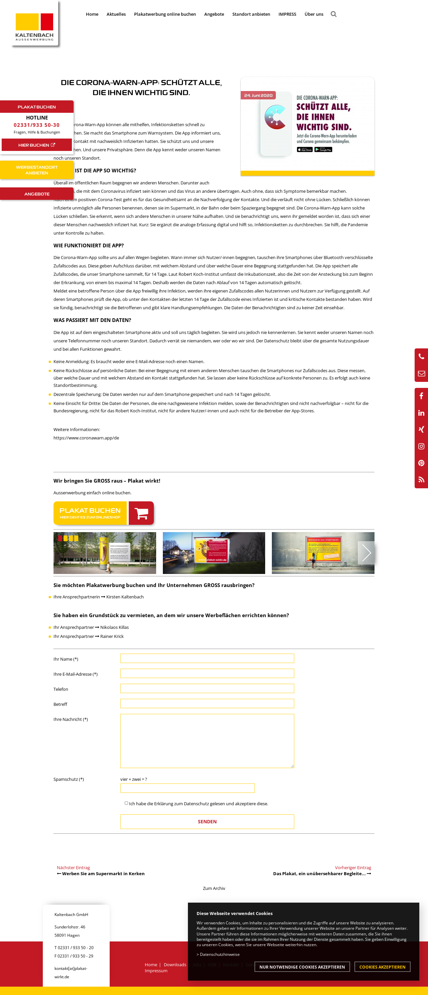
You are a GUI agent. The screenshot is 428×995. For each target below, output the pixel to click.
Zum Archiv (214, 888)
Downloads (175, 965)
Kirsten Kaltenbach (122, 597)
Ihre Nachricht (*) (71, 719)
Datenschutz (196, 804)
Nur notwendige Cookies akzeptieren (302, 967)
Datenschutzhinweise (220, 954)
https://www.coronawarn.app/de (86, 438)
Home (92, 14)
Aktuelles (116, 14)
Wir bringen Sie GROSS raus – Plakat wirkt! (107, 480)
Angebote (214, 14)
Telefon (61, 689)
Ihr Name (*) (66, 659)
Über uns (314, 14)
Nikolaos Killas (112, 627)
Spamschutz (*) (69, 779)
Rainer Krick (109, 636)
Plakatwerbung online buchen (165, 14)
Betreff (60, 704)
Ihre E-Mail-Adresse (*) (76, 674)
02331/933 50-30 (37, 124)
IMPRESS (287, 14)
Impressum (156, 971)
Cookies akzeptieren (382, 967)
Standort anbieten (251, 14)
